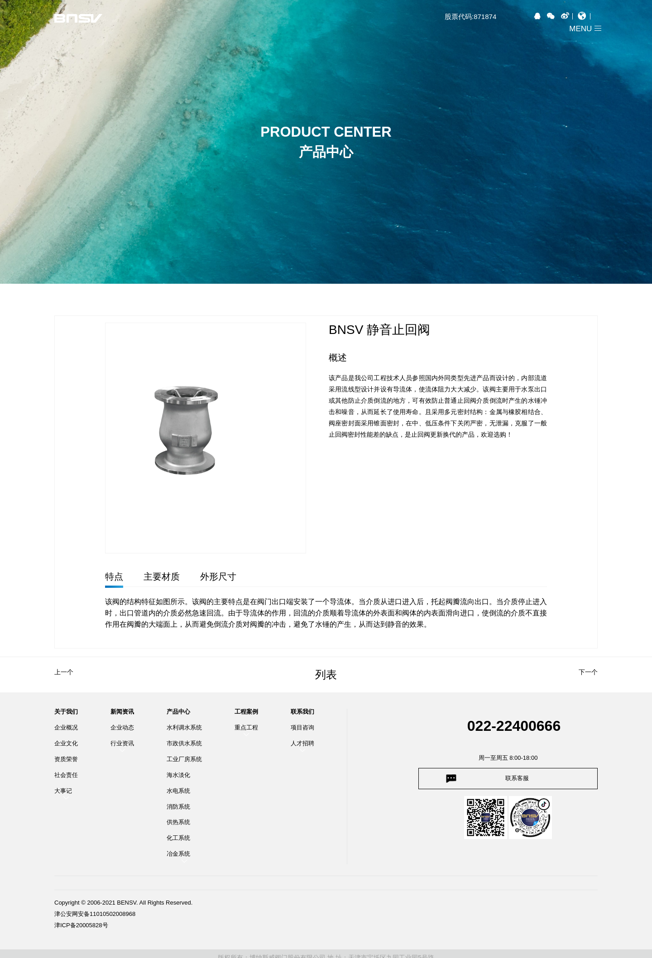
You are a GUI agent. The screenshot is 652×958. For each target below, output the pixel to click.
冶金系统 (178, 853)
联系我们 (302, 712)
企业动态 (122, 727)
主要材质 (162, 576)
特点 (114, 576)
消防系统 (178, 806)
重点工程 (246, 727)
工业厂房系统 (184, 759)
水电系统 (178, 790)
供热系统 (178, 822)
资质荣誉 (66, 759)
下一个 (588, 672)
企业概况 (66, 727)
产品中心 (178, 712)
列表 (326, 674)
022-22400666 (514, 726)
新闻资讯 (122, 712)
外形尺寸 (218, 576)
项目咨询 (302, 727)
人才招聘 (302, 743)
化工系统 (178, 837)
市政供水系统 (184, 743)
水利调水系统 (184, 727)
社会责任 (66, 775)
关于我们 (66, 712)
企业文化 (66, 743)
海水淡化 (178, 775)
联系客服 (517, 778)
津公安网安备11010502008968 (94, 913)
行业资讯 (122, 743)
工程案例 (246, 712)
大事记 (63, 790)
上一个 (63, 672)
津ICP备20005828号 (81, 925)
